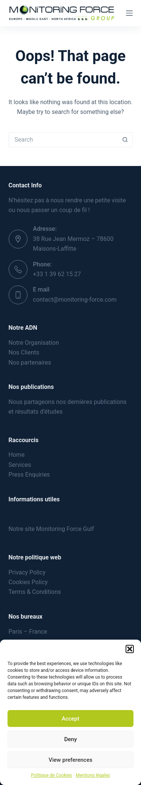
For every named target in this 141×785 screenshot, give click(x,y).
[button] (129, 649)
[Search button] (125, 139)
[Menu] (129, 13)
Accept (70, 718)
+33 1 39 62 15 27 (57, 274)
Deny (70, 739)
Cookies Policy (28, 582)
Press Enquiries (29, 474)
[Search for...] (63, 139)
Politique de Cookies (51, 775)
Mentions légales (93, 775)
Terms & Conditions (35, 591)
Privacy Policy (27, 572)
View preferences (70, 760)
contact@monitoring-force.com (75, 299)
